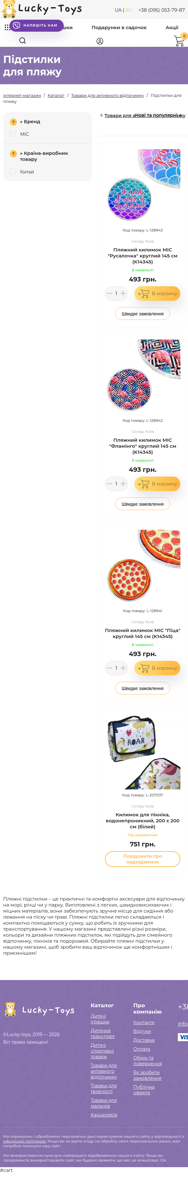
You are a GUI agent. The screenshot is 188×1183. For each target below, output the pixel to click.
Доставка (144, 1040)
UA (118, 10)
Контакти (144, 1022)
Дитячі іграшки (100, 1019)
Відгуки (142, 1031)
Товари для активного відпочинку (104, 1071)
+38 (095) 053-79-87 (162, 10)
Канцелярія (104, 1115)
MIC (19, 134)
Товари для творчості (104, 1088)
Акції (172, 27)
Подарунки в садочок (119, 27)
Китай (22, 172)
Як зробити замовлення (147, 1075)
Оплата (141, 1049)
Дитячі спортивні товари (102, 1051)
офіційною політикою (24, 1141)
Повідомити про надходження (142, 859)
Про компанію (147, 1008)
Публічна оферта (144, 1090)
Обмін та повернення (147, 1060)
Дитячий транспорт (103, 1033)
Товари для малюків (104, 1103)
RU (129, 10)
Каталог (102, 1005)
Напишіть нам (35, 25)
